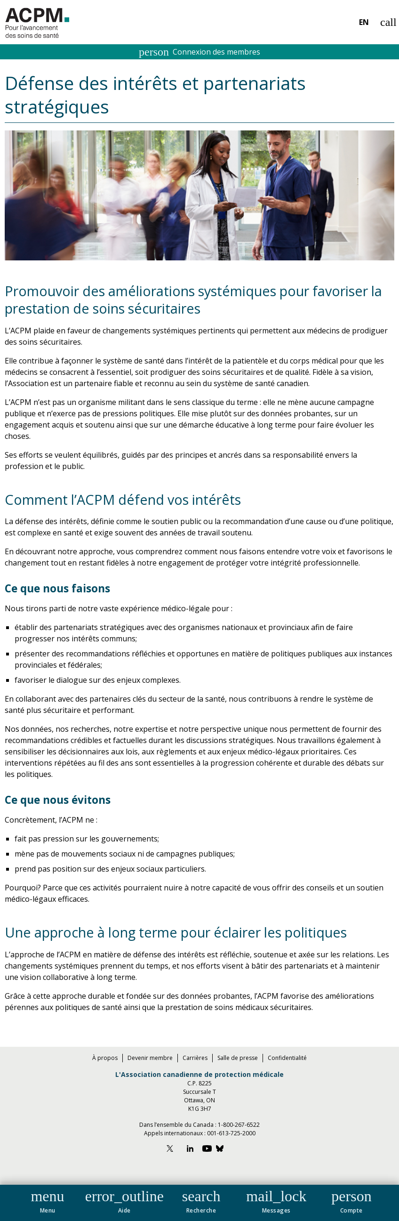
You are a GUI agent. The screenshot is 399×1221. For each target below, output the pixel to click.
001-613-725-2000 (231, 1133)
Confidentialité (287, 1058)
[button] (47, 1200)
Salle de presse (237, 1058)
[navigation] (199, 1203)
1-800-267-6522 (239, 1125)
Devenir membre (150, 1058)
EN (364, 22)
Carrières (195, 1058)
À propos (105, 1058)
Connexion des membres (199, 51)
